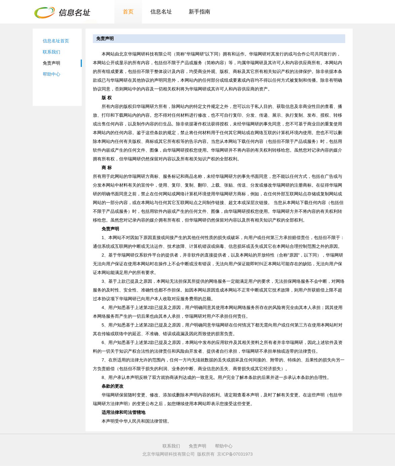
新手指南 (199, 11)
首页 (128, 11)
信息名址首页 (56, 40)
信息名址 (161, 11)
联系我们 (51, 51)
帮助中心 (51, 74)
